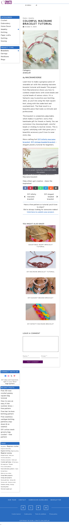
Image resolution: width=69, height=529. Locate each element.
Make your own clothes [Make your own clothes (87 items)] (6, 476)
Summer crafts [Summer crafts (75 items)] (4, 485)
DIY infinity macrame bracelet (31, 196)
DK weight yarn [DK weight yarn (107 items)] (4, 467)
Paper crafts (6, 35)
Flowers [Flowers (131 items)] (11, 467)
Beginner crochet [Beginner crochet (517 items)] (13, 450)
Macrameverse (33, 77)
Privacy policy (53, 517)
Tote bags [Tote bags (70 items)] (12, 487)
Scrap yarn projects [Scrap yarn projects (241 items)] (6, 481)
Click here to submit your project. (40, 212)
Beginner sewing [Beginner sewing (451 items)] (6, 456)
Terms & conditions (40, 517)
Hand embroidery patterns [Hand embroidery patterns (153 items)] (7, 472)
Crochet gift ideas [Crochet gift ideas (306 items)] (6, 465)
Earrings (4, 53)
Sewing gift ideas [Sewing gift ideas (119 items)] (5, 483)
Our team (12, 503)
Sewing (4, 41)
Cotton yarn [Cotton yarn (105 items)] (14, 463)
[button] (0, 528)
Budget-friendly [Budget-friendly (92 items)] (4, 458)
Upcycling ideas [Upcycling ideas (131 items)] (5, 490)
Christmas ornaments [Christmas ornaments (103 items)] (6, 463)
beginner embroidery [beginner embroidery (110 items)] (6, 452)
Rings (3, 59)
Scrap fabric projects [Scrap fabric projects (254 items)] (7, 479)
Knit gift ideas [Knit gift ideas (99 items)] (4, 474)
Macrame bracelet (30, 177)
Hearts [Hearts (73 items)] (16, 472)
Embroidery (5, 23)
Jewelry (31, 18)
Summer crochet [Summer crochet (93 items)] (11, 485)
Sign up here (9, 387)
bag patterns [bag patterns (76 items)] (3, 449)
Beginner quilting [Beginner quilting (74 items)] (14, 454)
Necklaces (5, 56)
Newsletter (56, 503)
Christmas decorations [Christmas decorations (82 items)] (6, 461)
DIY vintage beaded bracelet (43, 142)
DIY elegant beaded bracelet (49, 196)
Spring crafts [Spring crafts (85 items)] (13, 483)
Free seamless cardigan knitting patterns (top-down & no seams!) (7, 425)
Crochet (4, 20)
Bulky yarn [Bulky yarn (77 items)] (11, 458)
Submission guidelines (38, 503)
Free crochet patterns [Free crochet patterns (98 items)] (6, 470)
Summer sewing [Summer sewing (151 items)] (5, 488)
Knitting (4, 32)
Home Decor (6, 26)
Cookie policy (28, 517)
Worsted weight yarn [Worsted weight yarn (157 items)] (6, 492)
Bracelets (5, 51)
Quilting (4, 38)
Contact (22, 503)
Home (25, 18)
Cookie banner (16, 517)
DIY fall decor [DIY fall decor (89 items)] (15, 465)
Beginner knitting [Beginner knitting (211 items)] (5, 454)
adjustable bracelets (31, 174)
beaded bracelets (47, 174)
